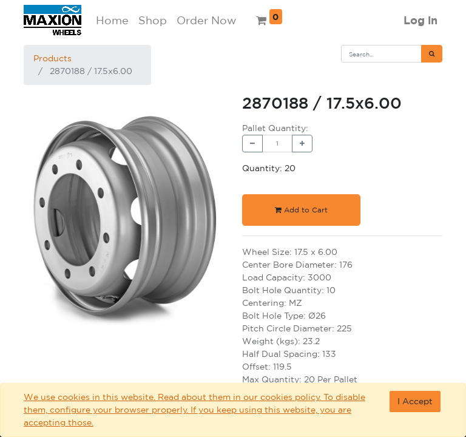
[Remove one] (252, 143)
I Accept (415, 401)
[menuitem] (112, 20)
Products (52, 58)
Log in (420, 20)
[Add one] (302, 143)
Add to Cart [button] (301, 210)
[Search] (431, 54)
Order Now (207, 20)
